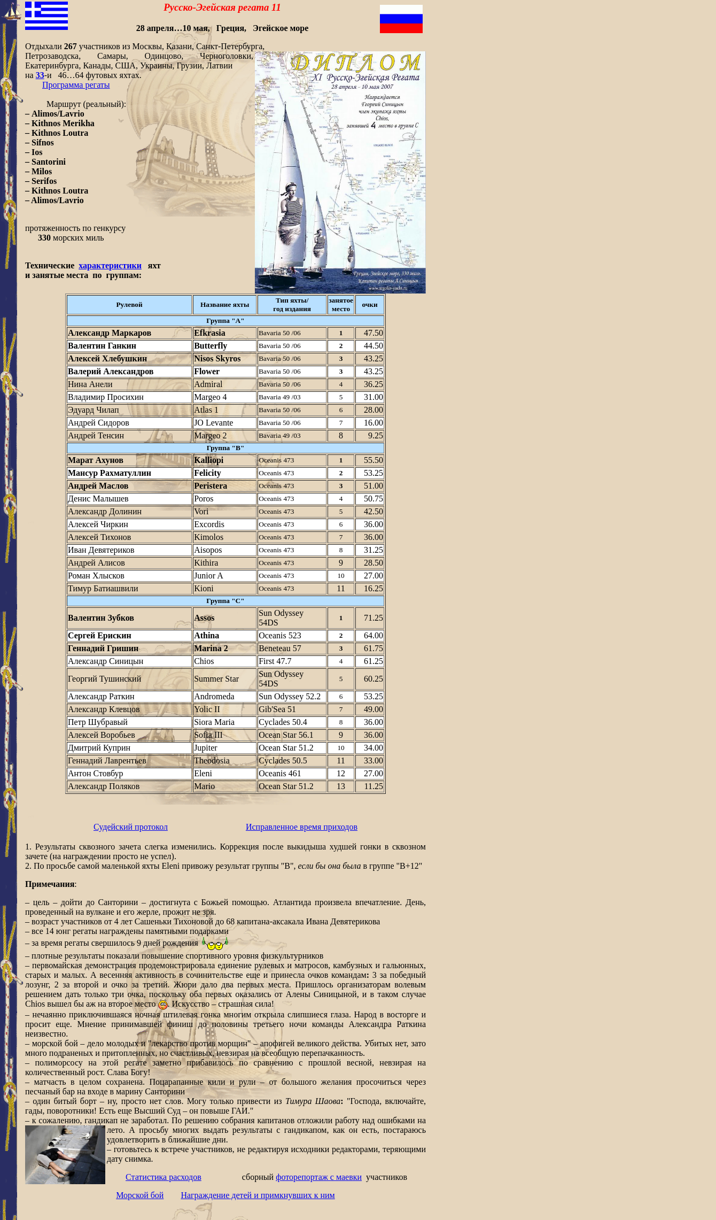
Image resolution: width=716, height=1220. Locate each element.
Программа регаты (76, 84)
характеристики (110, 265)
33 (40, 75)
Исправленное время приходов (301, 826)
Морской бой (140, 1195)
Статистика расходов (163, 1177)
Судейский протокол (131, 826)
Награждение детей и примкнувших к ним (257, 1195)
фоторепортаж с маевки (319, 1177)
